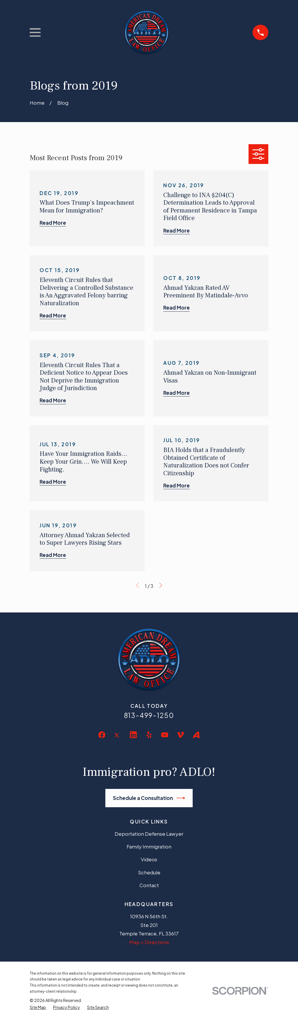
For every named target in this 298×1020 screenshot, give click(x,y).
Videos (149, 859)
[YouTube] (164, 734)
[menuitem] (38, 1007)
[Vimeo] (180, 734)
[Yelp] (149, 734)
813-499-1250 (149, 715)
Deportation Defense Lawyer (149, 833)
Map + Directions (149, 942)
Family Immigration (149, 846)
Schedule (149, 872)
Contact (149, 885)
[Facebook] (101, 734)
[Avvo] (196, 734)
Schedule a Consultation (149, 798)
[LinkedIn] (133, 734)
